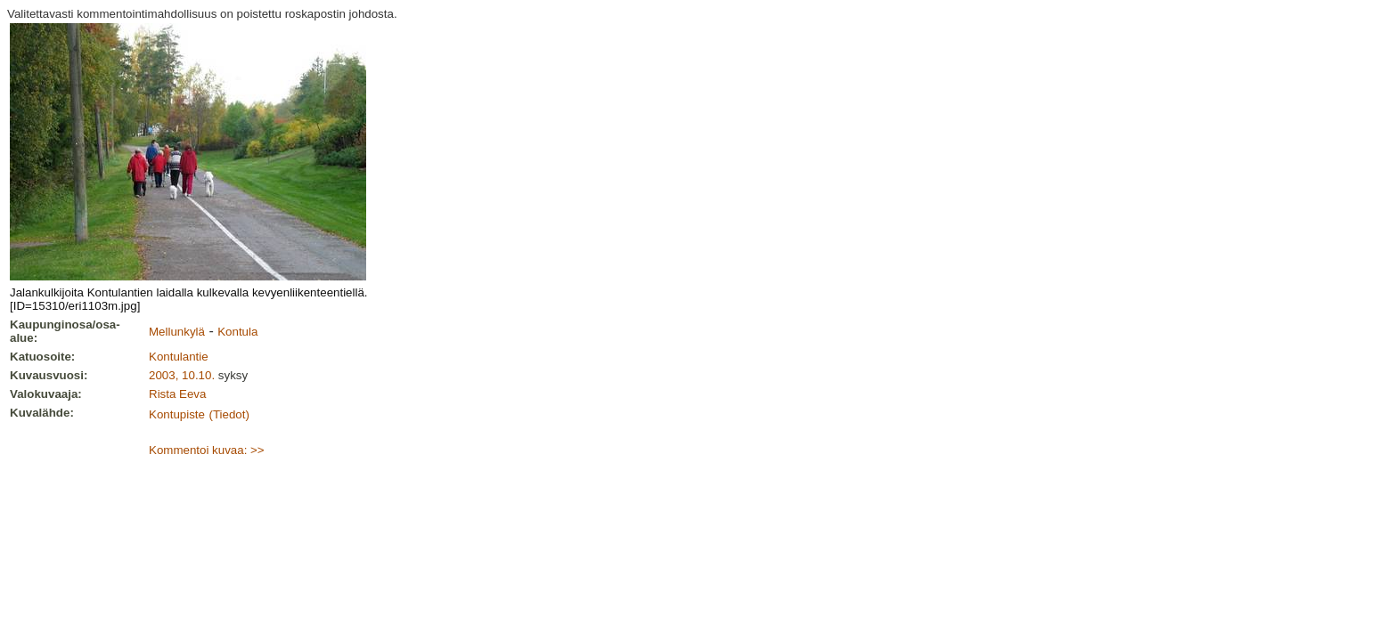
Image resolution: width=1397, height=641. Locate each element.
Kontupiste (177, 414)
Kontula (237, 331)
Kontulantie (178, 356)
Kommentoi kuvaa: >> (207, 450)
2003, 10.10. (182, 375)
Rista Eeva (177, 394)
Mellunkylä (177, 331)
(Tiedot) (228, 414)
